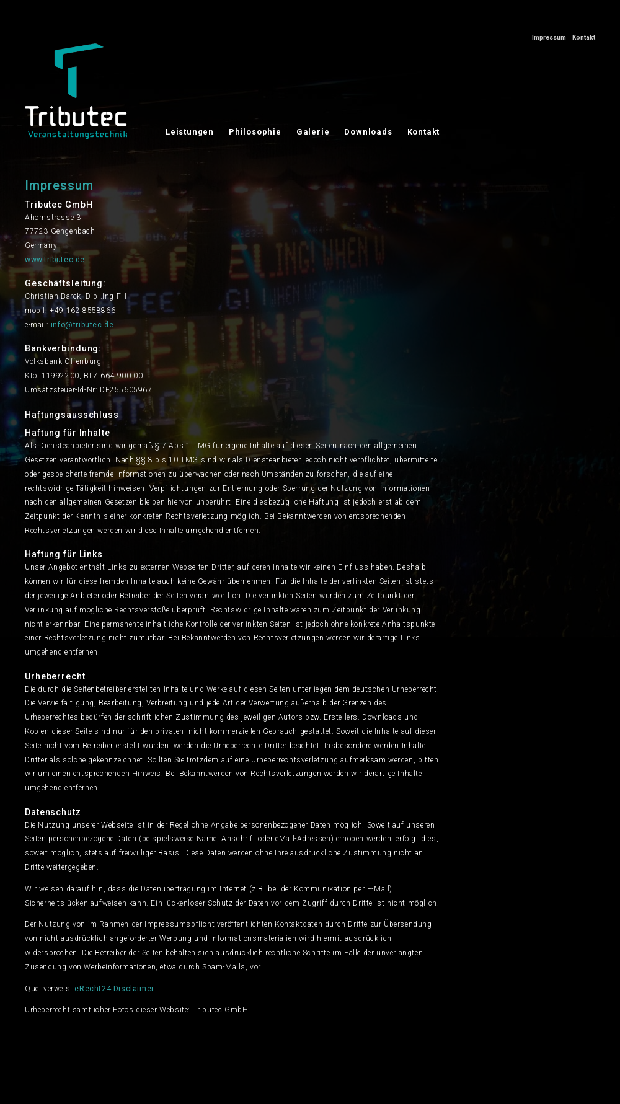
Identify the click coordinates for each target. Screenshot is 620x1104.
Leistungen (190, 131)
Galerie (313, 131)
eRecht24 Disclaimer (114, 988)
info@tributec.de (82, 324)
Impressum (549, 37)
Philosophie (255, 131)
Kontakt (583, 37)
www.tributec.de (55, 259)
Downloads (368, 131)
